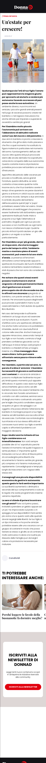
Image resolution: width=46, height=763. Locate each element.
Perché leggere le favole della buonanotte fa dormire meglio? (22, 616)
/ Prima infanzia (9, 16)
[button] (3, 8)
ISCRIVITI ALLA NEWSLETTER (23, 686)
